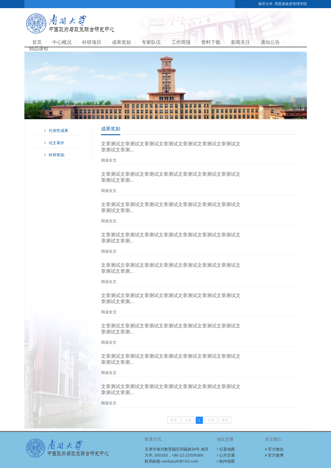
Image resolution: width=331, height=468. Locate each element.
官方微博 (274, 455)
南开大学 (265, 4)
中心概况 (62, 42)
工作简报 (181, 42)
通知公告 (270, 42)
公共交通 (226, 455)
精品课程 (38, 48)
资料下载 (210, 42)
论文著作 (53, 142)
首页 (37, 42)
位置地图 (226, 449)
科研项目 (91, 42)
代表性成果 (55, 130)
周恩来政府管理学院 (290, 4)
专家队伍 (151, 42)
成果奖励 (121, 42)
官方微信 (274, 449)
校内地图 (226, 461)
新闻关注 (240, 42)
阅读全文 (109, 160)
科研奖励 (53, 154)
